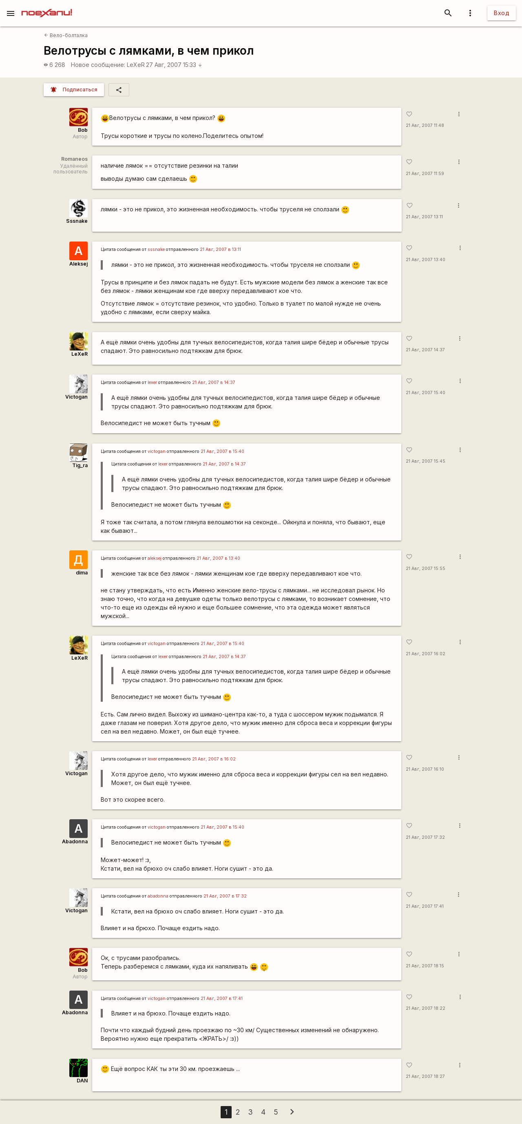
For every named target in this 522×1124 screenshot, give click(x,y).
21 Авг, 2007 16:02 (425, 653)
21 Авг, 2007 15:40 (425, 392)
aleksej (154, 558)
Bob (83, 130)
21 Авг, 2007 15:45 (425, 461)
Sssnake (77, 221)
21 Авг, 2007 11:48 (425, 125)
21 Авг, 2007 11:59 (425, 173)
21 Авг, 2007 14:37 (425, 349)
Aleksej (78, 264)
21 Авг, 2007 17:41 (425, 906)
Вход (501, 12)
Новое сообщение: (98, 64)
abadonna (158, 896)
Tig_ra (80, 465)
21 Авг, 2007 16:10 (425, 769)
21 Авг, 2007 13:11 (424, 216)
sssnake (156, 249)
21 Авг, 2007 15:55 (425, 568)
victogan (157, 451)
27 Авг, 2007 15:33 (174, 64)
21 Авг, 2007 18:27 (425, 1076)
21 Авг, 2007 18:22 (425, 1008)
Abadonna (75, 841)
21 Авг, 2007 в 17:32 (225, 896)
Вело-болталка (66, 35)
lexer (152, 382)
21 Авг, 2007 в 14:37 (213, 382)
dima (82, 573)
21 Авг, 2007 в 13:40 (218, 558)
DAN (82, 1080)
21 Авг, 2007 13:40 (425, 259)
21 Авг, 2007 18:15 (425, 966)
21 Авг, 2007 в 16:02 (214, 759)
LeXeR (136, 64)
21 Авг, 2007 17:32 (425, 837)
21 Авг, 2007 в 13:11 (220, 249)
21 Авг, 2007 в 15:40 (222, 451)
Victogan (76, 397)
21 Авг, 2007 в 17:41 (222, 998)
